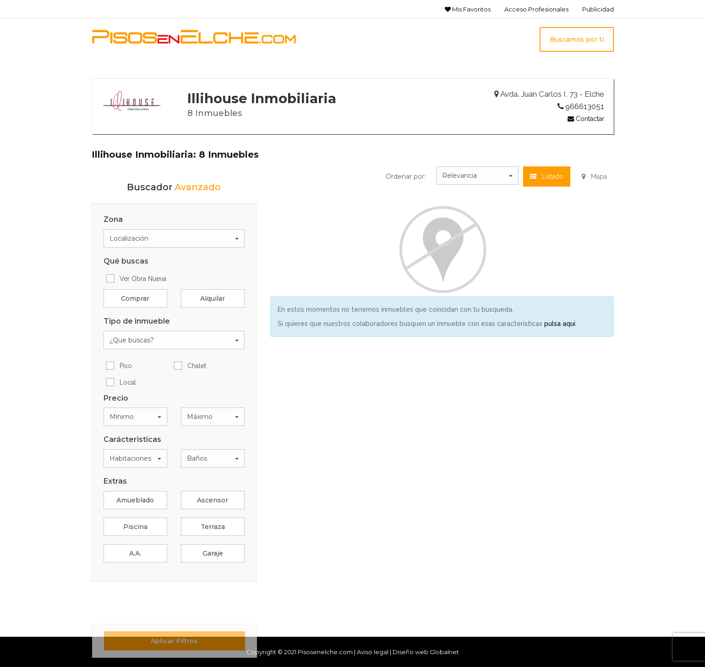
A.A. (135, 553)
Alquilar (212, 298)
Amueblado (135, 500)
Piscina (135, 527)
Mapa (594, 176)
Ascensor (212, 500)
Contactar (586, 118)
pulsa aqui (559, 323)
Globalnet (444, 652)
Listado (546, 176)
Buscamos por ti (577, 39)
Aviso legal (372, 652)
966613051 (580, 106)
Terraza (213, 527)
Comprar (135, 298)
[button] (174, 238)
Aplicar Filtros (174, 641)
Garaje (212, 553)
